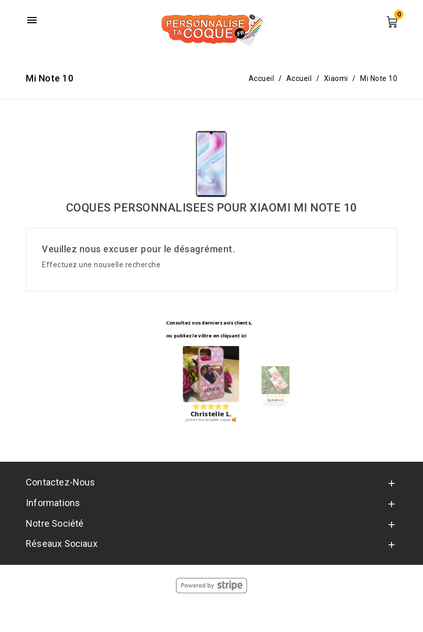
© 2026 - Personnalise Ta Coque (211, 614)
